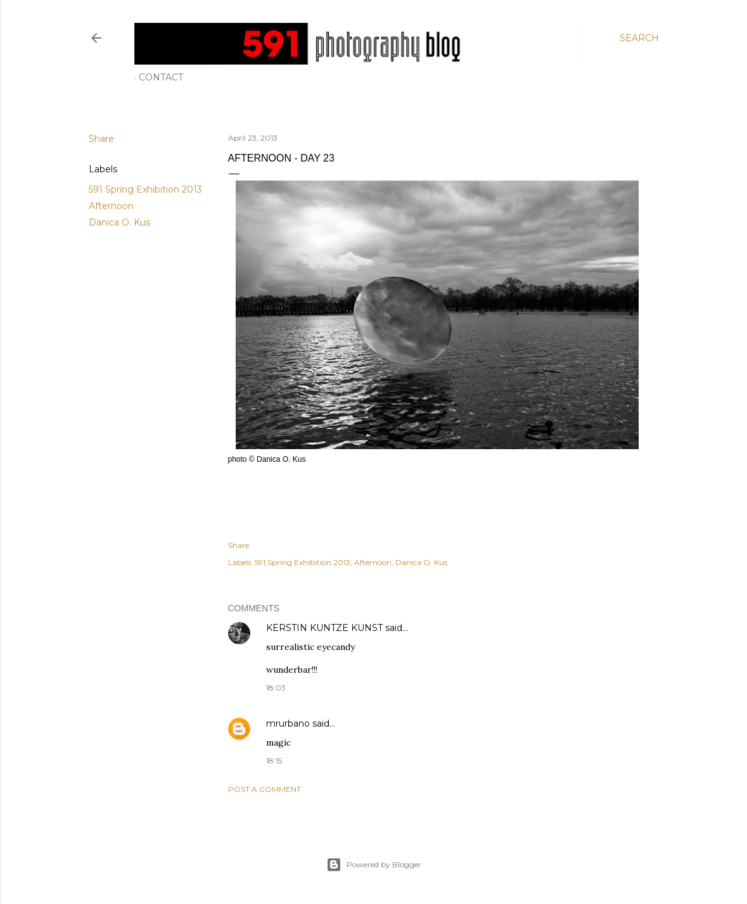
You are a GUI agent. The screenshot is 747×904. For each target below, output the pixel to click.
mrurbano (288, 723)
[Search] (639, 38)
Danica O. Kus (119, 222)
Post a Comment (264, 789)
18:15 (274, 760)
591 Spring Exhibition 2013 (145, 189)
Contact (161, 77)
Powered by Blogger (373, 864)
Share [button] (101, 138)
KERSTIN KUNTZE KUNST (324, 627)
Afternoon (111, 206)
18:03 (276, 687)
